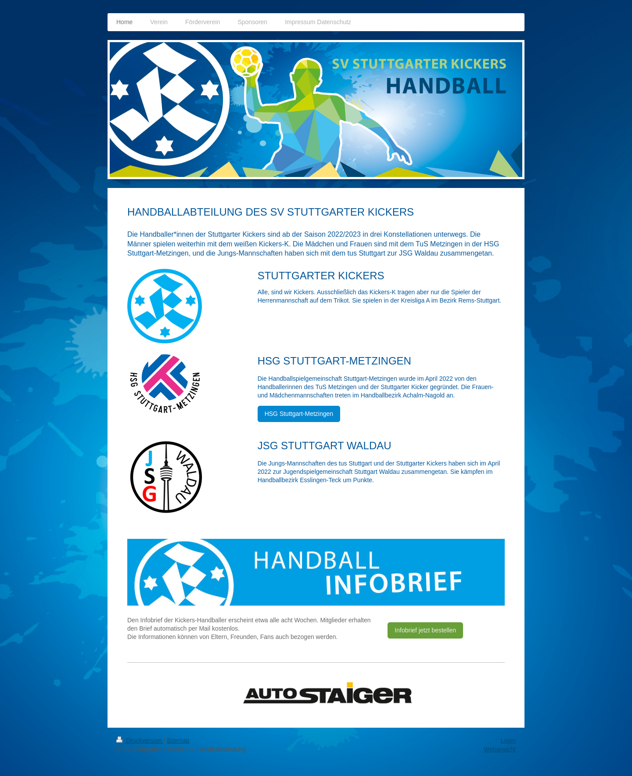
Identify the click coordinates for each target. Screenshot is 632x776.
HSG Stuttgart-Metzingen (299, 413)
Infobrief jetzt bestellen (425, 630)
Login (508, 740)
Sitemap (178, 740)
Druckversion (139, 740)
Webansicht (500, 749)
